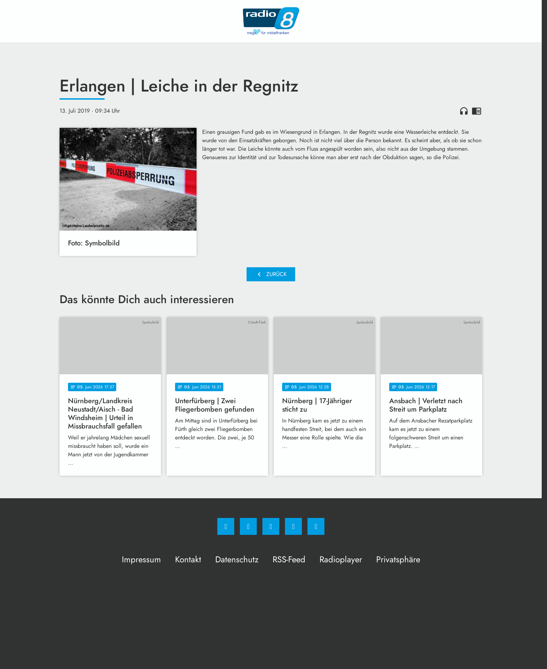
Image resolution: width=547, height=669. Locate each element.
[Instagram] (248, 526)
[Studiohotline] (293, 526)
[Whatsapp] (270, 526)
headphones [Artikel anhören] (464, 111)
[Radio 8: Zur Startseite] (271, 21)
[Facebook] (225, 526)
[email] (315, 526)
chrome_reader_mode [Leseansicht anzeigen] (476, 111)
